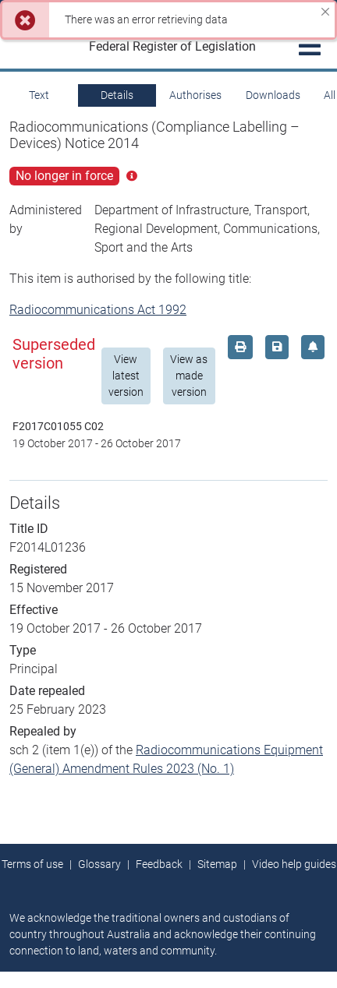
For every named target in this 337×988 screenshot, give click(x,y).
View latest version (126, 375)
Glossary (99, 864)
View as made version (189, 375)
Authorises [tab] (195, 95)
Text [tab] (39, 95)
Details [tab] (117, 95)
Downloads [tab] (273, 95)
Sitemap (217, 864)
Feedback (159, 864)
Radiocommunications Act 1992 (97, 309)
